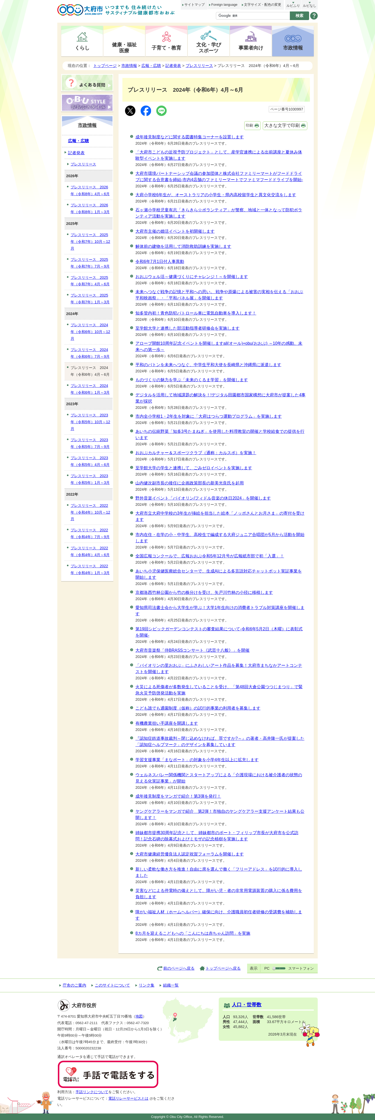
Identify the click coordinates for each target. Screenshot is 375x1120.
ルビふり (293, 6)
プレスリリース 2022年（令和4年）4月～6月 (90, 551)
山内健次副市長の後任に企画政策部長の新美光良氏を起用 (189, 483)
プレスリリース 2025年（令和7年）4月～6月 (90, 280)
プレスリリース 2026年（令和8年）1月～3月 (90, 208)
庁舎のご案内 (74, 985)
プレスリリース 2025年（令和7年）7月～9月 (90, 262)
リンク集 (146, 985)
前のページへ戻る (179, 968)
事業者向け (251, 48)
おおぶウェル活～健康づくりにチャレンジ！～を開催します (191, 276)
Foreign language (224, 5)
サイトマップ (194, 5)
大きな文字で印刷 (282, 125)
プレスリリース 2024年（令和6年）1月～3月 (90, 389)
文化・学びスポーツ (208, 47)
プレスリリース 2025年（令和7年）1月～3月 (90, 298)
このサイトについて (112, 985)
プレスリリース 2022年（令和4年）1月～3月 (90, 569)
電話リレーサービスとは (130, 1098)
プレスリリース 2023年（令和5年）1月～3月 (90, 479)
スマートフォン (301, 968)
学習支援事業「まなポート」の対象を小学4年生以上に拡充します (197, 760)
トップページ (105, 65)
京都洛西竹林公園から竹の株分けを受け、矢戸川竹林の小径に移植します (204, 592)
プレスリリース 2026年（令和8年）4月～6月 (90, 190)
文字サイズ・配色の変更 (262, 5)
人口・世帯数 (246, 1004)
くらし (82, 48)
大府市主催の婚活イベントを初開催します (175, 231)
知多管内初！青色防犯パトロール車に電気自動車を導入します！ (195, 313)
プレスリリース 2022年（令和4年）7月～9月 (90, 533)
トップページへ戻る (223, 968)
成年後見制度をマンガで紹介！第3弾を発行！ (178, 796)
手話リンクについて (92, 1092)
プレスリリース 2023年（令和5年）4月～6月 (90, 461)
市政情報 (293, 48)
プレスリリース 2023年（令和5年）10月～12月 (90, 422)
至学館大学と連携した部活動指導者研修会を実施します (187, 328)
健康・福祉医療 (124, 47)
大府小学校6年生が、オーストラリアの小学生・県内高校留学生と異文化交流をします (215, 195)
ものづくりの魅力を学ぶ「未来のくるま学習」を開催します (191, 380)
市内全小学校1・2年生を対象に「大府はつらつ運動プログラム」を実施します (208, 416)
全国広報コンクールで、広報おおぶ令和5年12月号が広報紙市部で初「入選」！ (209, 556)
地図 (139, 1016)
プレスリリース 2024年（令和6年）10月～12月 (90, 332)
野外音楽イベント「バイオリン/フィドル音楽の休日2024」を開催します (203, 498)
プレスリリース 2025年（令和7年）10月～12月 (90, 241)
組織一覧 (171, 985)
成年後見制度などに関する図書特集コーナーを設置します (189, 137)
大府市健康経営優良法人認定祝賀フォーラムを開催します (189, 854)
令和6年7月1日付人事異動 (159, 261)
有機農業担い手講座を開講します (166, 723)
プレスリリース (199, 65)
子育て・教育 (166, 48)
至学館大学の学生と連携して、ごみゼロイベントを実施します (193, 468)
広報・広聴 (151, 65)
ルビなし (309, 6)
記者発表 (173, 65)
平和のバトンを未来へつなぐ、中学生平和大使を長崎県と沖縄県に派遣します (208, 364)
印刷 (249, 125)
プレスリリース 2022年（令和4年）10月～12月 (90, 512)
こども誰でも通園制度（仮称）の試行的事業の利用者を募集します (197, 708)
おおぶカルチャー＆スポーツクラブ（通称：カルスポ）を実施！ (195, 453)
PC (267, 968)
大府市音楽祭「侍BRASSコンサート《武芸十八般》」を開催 (192, 650)
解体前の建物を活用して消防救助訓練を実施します (183, 246)
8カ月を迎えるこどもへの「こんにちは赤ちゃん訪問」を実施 (192, 933)
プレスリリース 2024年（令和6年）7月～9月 (90, 353)
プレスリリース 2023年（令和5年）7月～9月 (90, 443)
